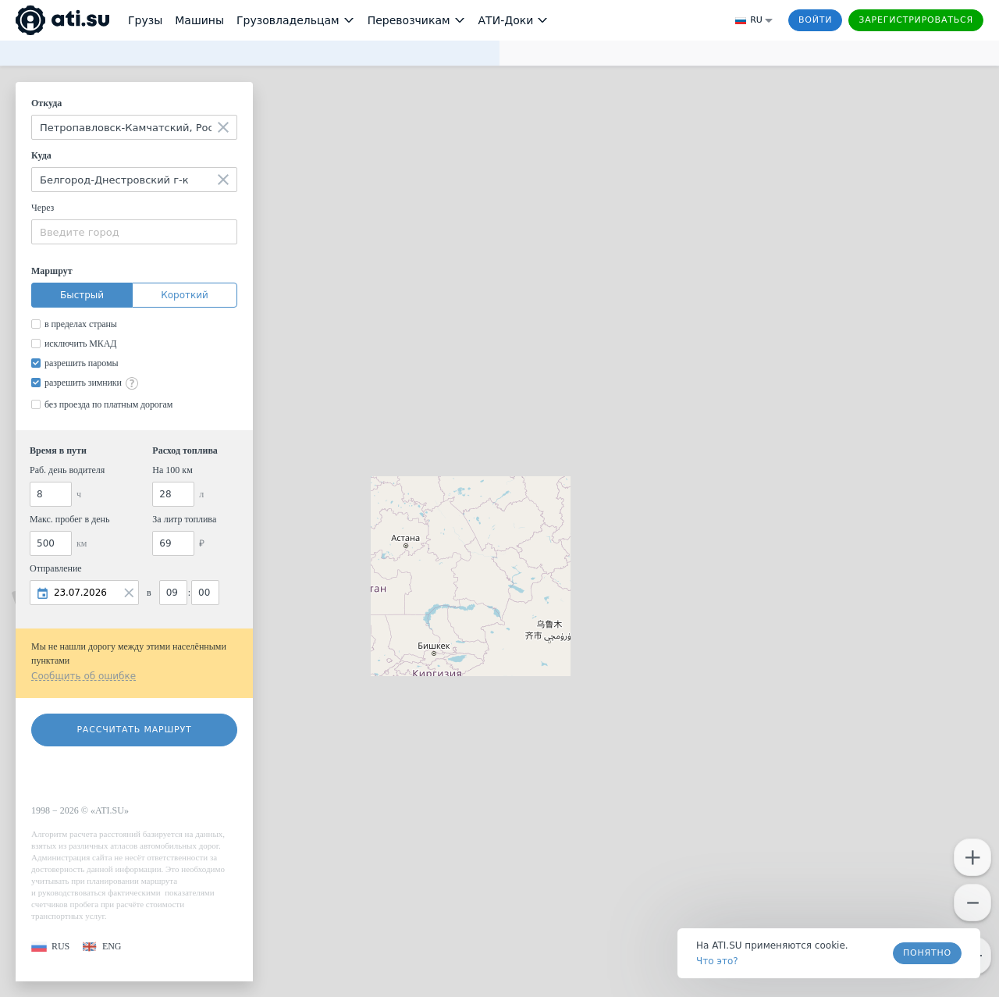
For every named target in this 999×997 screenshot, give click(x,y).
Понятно (927, 953)
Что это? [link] (717, 961)
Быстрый (82, 295)
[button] (50, 946)
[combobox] (134, 127)
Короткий (184, 295)
